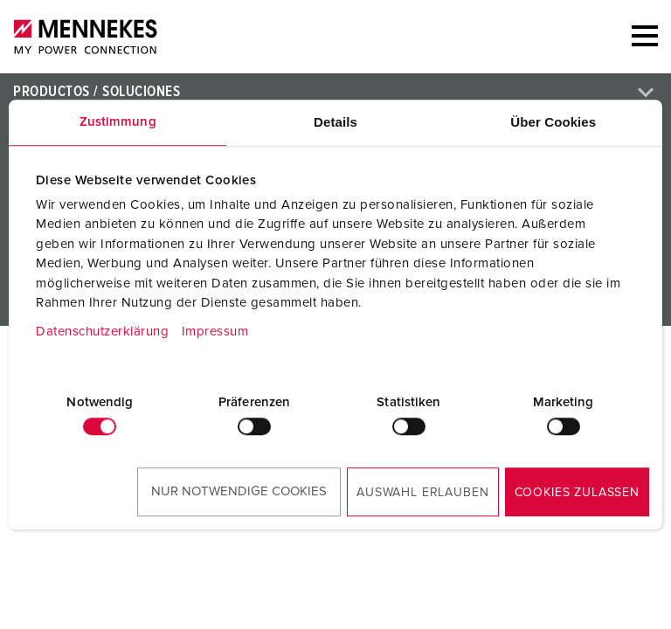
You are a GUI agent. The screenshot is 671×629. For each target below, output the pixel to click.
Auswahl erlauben (422, 493)
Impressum (215, 331)
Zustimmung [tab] (118, 121)
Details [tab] (335, 121)
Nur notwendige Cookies (239, 491)
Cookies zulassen (577, 493)
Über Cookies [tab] (553, 121)
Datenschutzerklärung (102, 331)
